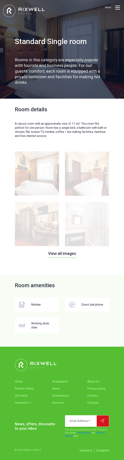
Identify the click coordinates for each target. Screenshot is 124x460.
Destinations (60, 395)
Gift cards (21, 395)
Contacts (93, 402)
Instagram (102, 450)
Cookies (92, 395)
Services (58, 402)
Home (19, 381)
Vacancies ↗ (23, 402)
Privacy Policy (84, 432)
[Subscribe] (103, 421)
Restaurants (60, 381)
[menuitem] (26, 382)
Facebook (85, 450)
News (56, 388)
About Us (93, 381)
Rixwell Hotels (24, 388)
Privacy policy (96, 388)
